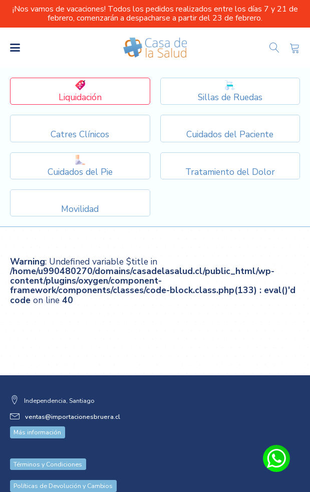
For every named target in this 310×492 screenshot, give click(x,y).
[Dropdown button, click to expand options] (230, 91)
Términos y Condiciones (48, 444)
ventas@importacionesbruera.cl (72, 396)
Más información (37, 412)
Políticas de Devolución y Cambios (63, 465)
